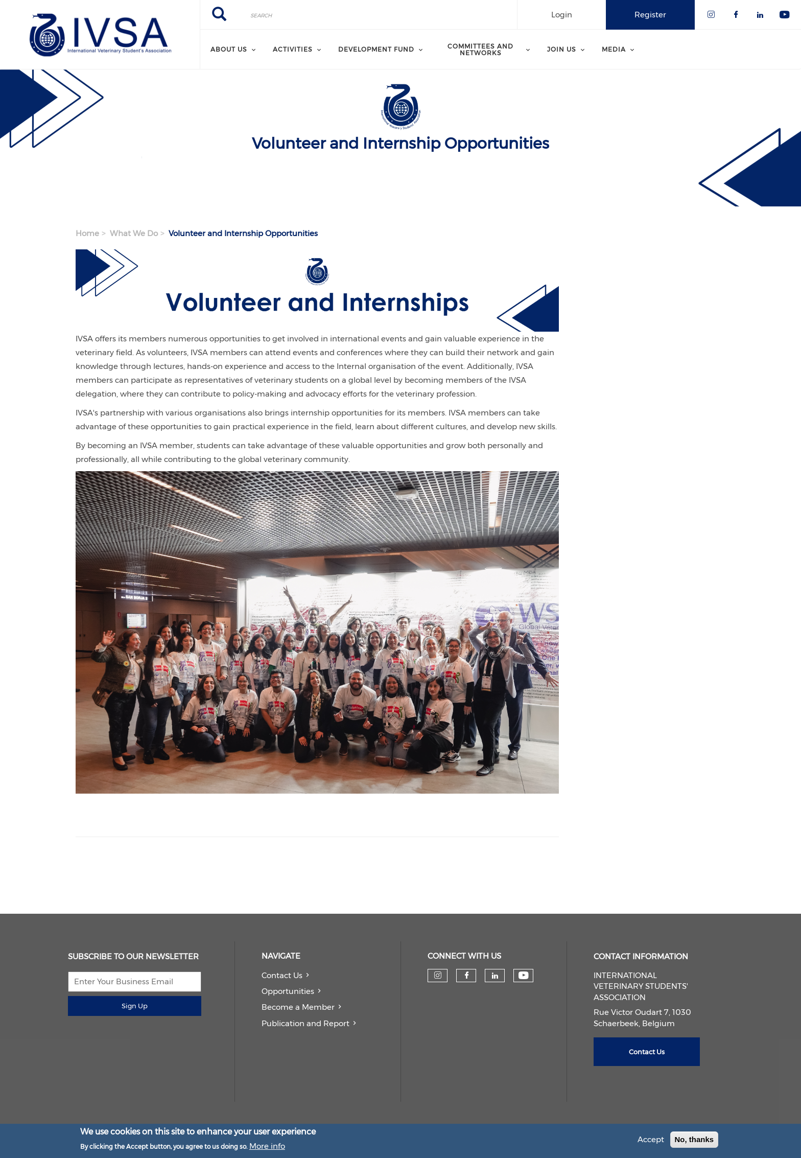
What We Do (134, 233)
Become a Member (298, 1007)
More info (267, 1146)
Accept (651, 1139)
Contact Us (282, 975)
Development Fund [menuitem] (376, 49)
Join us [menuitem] (561, 49)
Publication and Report (305, 1023)
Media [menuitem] (614, 49)
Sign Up (135, 1006)
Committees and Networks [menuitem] (480, 49)
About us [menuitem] (228, 49)
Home (87, 233)
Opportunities (288, 991)
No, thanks (694, 1139)
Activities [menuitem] (293, 49)
